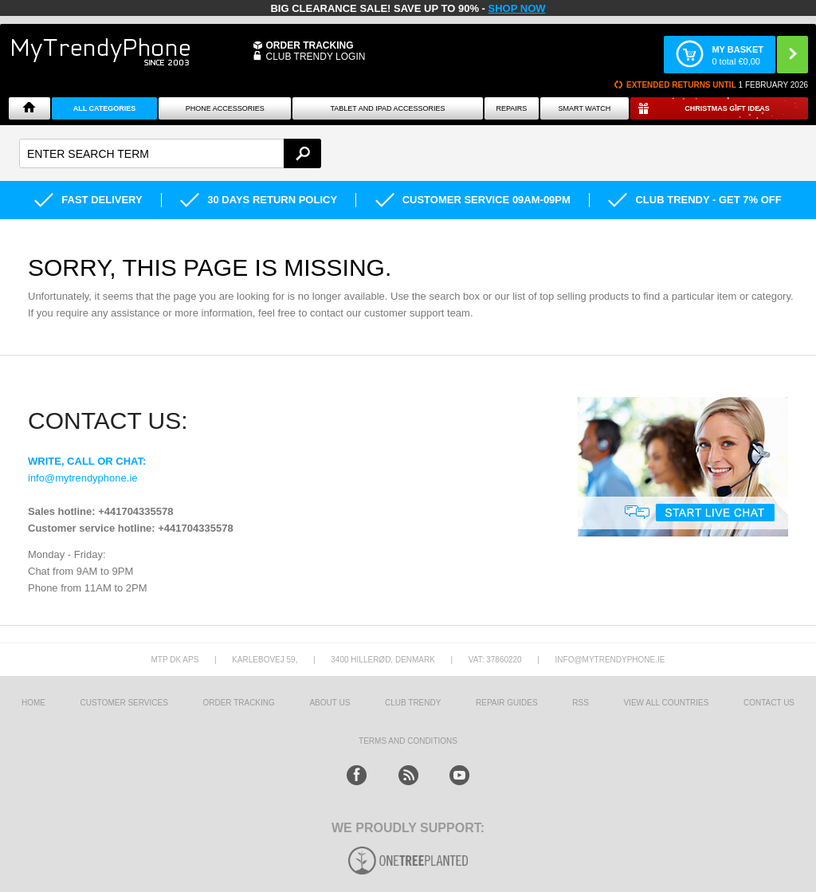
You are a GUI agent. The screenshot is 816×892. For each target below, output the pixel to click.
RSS (580, 702)
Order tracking (238, 702)
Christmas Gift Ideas (727, 108)
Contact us (768, 702)
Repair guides (507, 702)
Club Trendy (413, 702)
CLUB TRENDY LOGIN (315, 56)
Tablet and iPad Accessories (387, 108)
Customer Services (124, 702)
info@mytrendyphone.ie (83, 478)
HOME (33, 702)
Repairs (511, 108)
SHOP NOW (517, 8)
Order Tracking (309, 45)
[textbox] (170, 153)
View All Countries (665, 702)
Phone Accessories (225, 108)
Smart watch (585, 108)
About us (329, 702)
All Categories (104, 108)
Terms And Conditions (408, 741)
